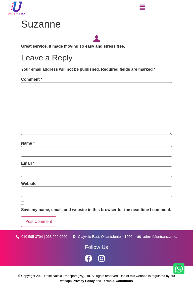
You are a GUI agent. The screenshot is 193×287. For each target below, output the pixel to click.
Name (28, 143)
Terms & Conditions (117, 281)
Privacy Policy (84, 281)
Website (28, 184)
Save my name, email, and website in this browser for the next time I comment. (96, 210)
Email (27, 163)
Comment (31, 79)
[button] (142, 8)
